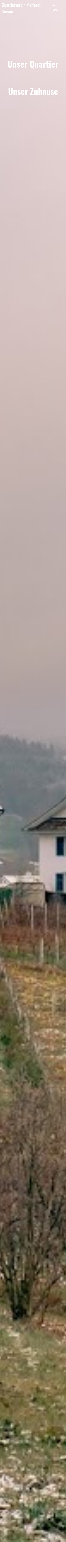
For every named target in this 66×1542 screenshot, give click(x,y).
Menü (55, 8)
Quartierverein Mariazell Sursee (21, 8)
